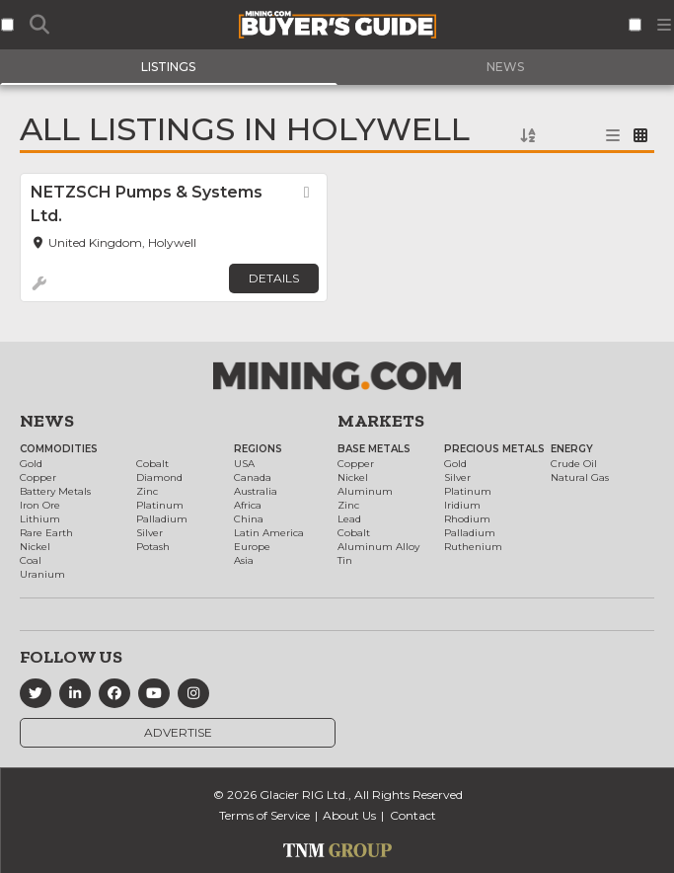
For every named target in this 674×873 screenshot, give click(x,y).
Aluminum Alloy (378, 546)
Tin (344, 560)
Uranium (42, 574)
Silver (149, 532)
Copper (38, 477)
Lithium (40, 519)
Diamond (159, 477)
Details (274, 278)
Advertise (178, 732)
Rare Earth (46, 532)
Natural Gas (580, 477)
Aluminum (365, 491)
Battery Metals (55, 491)
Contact (413, 815)
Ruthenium (473, 546)
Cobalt (152, 463)
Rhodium (467, 519)
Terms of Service (264, 815)
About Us (349, 815)
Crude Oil (574, 463)
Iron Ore (40, 505)
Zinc (147, 491)
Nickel (35, 546)
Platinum (160, 505)
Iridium (462, 505)
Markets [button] (380, 421)
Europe (252, 546)
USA (244, 463)
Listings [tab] (168, 66)
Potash (153, 546)
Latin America (269, 532)
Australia (255, 491)
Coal (30, 560)
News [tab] (505, 66)
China (248, 519)
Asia (244, 560)
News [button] (47, 421)
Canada (252, 477)
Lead (349, 519)
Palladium (161, 519)
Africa (248, 505)
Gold (31, 463)
